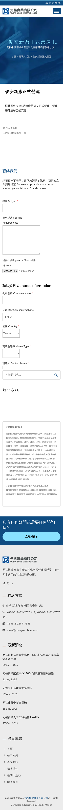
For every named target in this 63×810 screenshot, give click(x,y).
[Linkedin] (12, 583)
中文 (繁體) (54, 3)
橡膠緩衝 (43, 490)
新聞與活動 (24, 56)
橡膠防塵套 (31, 494)
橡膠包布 (52, 490)
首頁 (13, 56)
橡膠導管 (21, 494)
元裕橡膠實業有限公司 (36, 797)
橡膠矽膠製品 (12, 490)
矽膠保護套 (11, 494)
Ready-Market (45, 804)
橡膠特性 (12, 768)
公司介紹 (12, 755)
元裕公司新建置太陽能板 (17, 688)
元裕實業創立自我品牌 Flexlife (21, 717)
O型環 (40, 494)
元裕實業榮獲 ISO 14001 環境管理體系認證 (28, 673)
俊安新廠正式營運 (42, 56)
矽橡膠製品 (24, 490)
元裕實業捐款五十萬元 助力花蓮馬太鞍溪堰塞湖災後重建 (31, 657)
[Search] (27, 375)
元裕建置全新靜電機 (15, 703)
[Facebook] (4, 583)
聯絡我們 (12, 781)
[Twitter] (8, 583)
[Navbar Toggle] (57, 11)
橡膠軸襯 (34, 490)
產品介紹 (12, 761)
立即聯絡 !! (31, 536)
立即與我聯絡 (51, 494)
